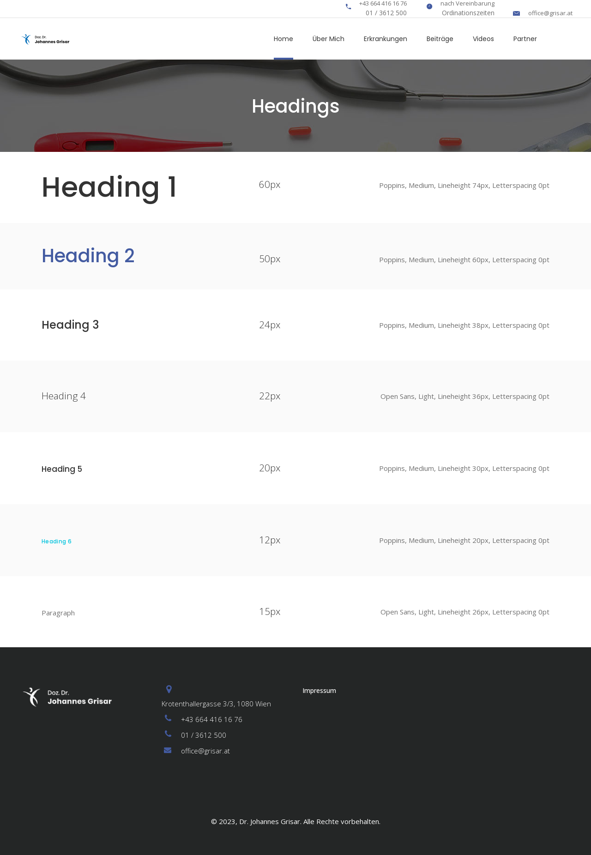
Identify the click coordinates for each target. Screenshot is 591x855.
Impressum (319, 690)
